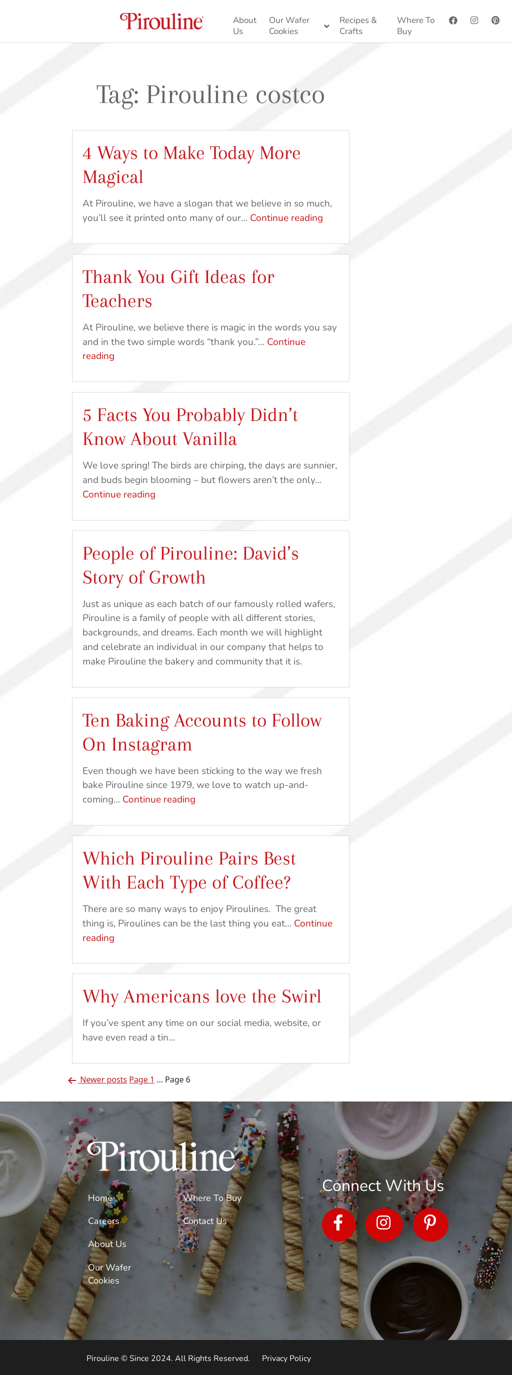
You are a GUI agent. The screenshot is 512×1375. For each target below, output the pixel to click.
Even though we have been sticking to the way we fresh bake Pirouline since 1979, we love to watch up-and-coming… (202, 785)
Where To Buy (212, 1198)
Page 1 (141, 1079)
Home (100, 1198)
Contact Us (205, 1221)
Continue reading (286, 218)
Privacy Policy (286, 1358)
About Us (107, 1244)
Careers (104, 1221)
